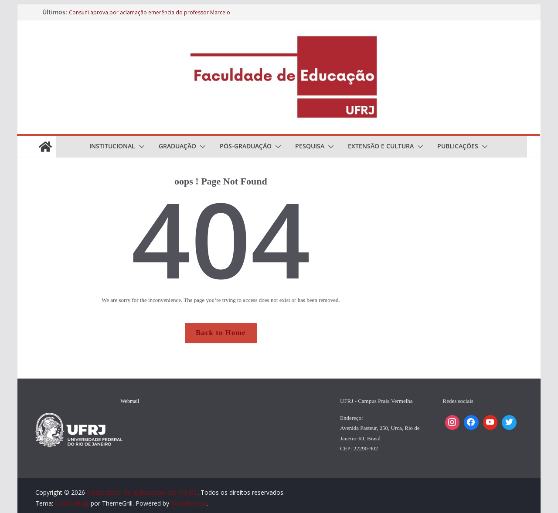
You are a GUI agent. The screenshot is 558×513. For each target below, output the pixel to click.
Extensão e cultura (381, 146)
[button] (140, 146)
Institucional (112, 146)
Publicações (457, 146)
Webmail (129, 401)
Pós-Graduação (246, 146)
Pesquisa (309, 146)
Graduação (177, 146)
